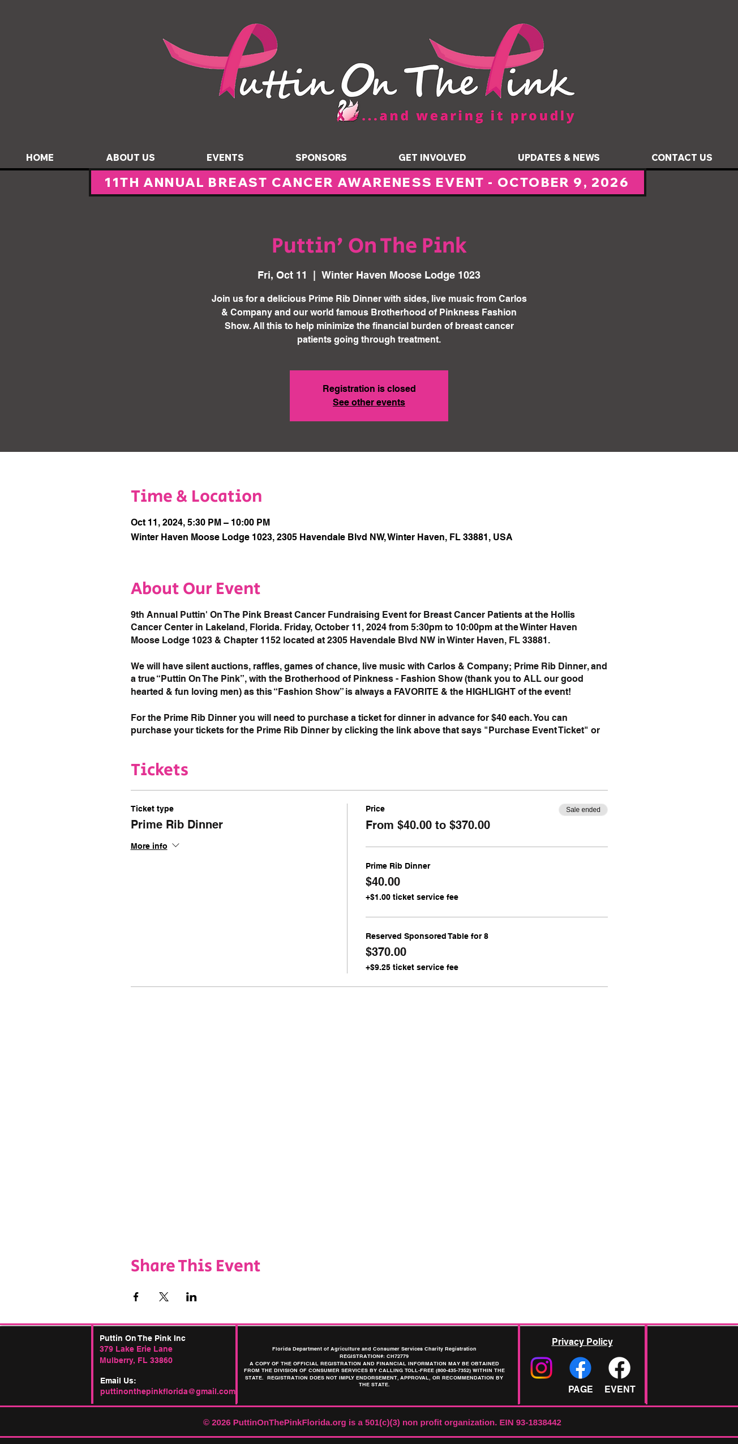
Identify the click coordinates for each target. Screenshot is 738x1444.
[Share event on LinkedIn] (191, 1296)
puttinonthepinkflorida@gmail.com (167, 1391)
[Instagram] (541, 1367)
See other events (369, 402)
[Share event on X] (163, 1296)
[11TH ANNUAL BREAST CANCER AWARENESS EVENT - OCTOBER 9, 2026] (367, 182)
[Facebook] (580, 1367)
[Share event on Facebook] (136, 1296)
